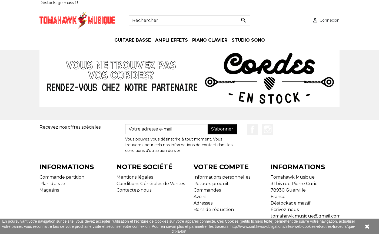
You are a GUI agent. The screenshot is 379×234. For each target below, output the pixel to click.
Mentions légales (135, 177)
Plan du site (52, 183)
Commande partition (61, 177)
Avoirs (200, 196)
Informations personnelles (222, 177)
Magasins (49, 190)
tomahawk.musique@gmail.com (306, 216)
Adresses (203, 203)
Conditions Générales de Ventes (151, 183)
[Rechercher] (189, 20)
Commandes (207, 190)
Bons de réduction (214, 209)
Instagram (267, 129)
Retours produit (211, 183)
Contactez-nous (134, 190)
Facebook (252, 129)
